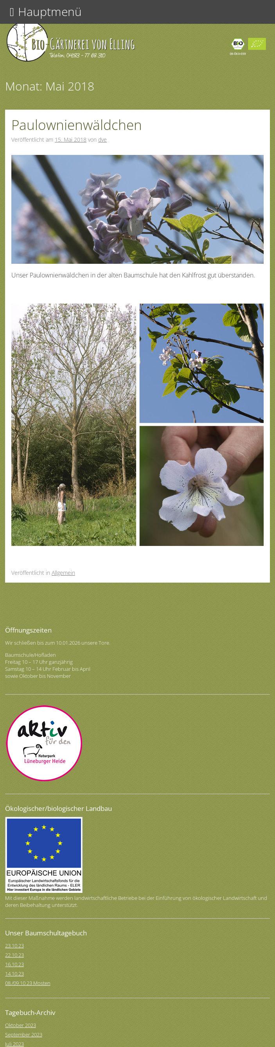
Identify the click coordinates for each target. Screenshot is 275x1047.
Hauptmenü (50, 12)
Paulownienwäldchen (76, 125)
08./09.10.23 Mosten (27, 983)
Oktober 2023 (20, 1025)
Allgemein (63, 572)
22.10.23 (14, 954)
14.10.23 (14, 973)
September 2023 (23, 1034)
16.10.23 (14, 964)
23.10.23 (14, 945)
